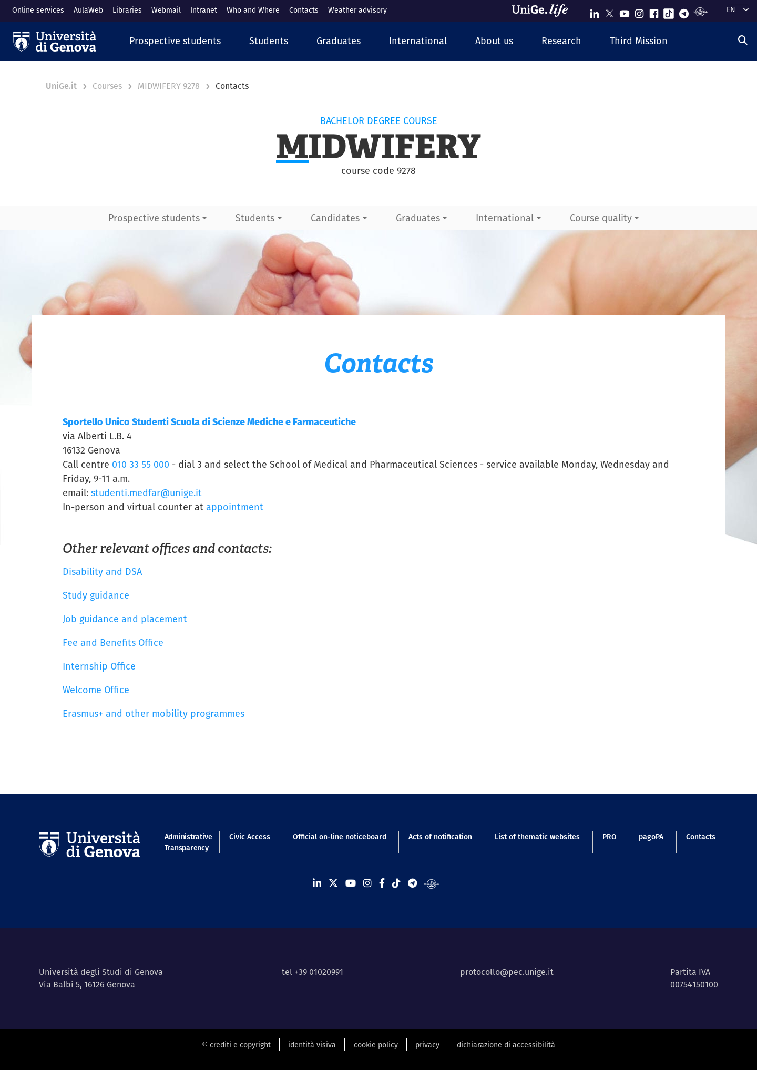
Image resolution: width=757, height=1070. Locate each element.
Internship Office (99, 666)
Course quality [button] (601, 217)
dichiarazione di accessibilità (506, 1045)
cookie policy (376, 1045)
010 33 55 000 (140, 464)
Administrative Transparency (186, 842)
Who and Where (253, 10)
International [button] (505, 217)
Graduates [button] (418, 217)
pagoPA (651, 836)
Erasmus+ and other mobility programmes (153, 713)
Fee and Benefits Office (113, 642)
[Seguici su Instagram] (639, 11)
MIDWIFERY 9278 (169, 86)
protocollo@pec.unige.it (507, 972)
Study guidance (96, 595)
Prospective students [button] (154, 217)
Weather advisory (357, 10)
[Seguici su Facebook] (654, 11)
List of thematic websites (537, 836)
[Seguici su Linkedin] (594, 11)
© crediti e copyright (236, 1045)
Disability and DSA (102, 571)
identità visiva (312, 1045)
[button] (175, 41)
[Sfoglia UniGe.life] (543, 10)
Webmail (166, 10)
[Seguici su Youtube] (624, 11)
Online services (38, 10)
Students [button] (255, 217)
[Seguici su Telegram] (684, 11)
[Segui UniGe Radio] (700, 11)
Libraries (127, 10)
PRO (609, 836)
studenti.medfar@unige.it (146, 492)
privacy (427, 1045)
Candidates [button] (335, 217)
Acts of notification (440, 836)
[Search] (743, 40)
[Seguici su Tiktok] (668, 11)
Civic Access (249, 836)
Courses (107, 86)
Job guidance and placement (125, 618)
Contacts (304, 10)
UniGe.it (61, 86)
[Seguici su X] (609, 11)
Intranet (203, 10)
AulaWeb (88, 10)
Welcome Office (96, 689)
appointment (234, 506)
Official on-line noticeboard (339, 836)
